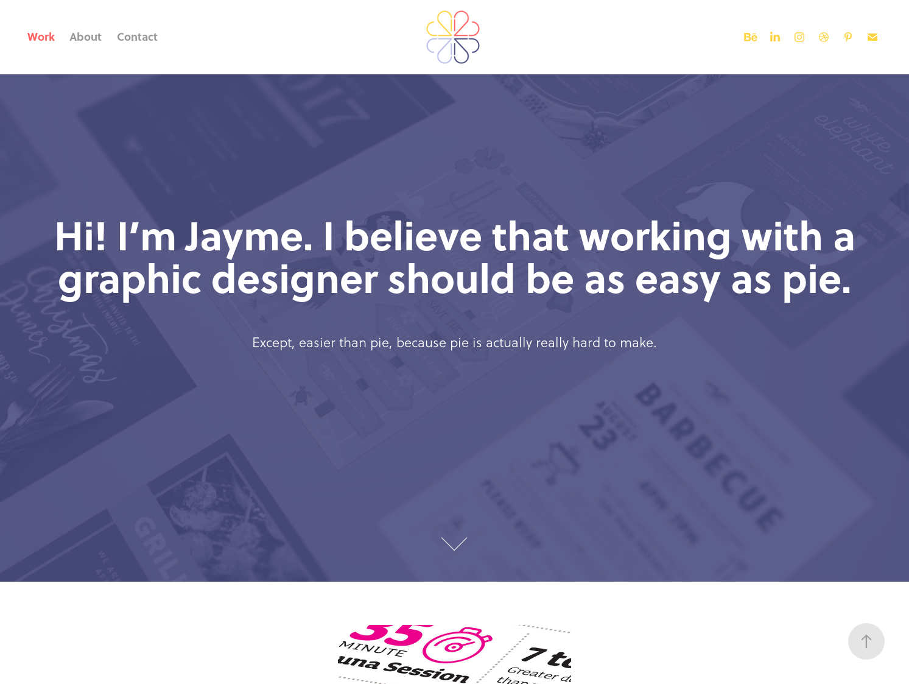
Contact (137, 36)
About (85, 36)
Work (41, 36)
